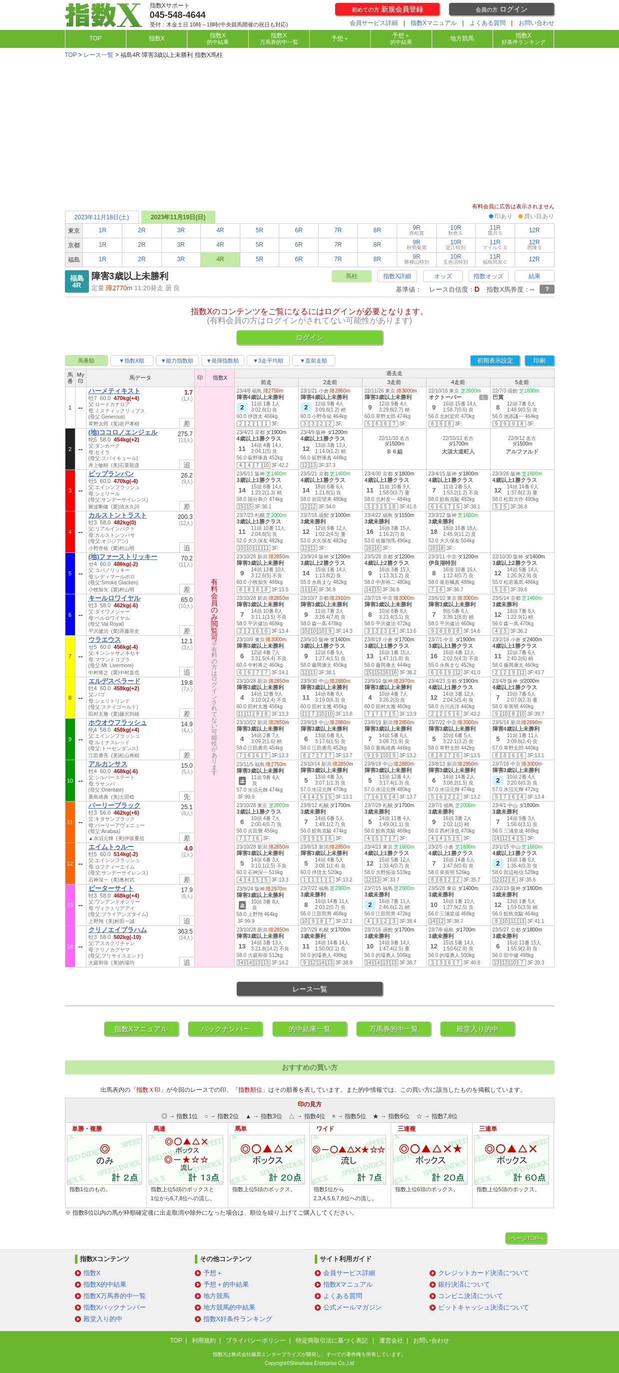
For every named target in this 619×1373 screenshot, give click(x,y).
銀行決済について (464, 1284)
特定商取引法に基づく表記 (332, 1340)
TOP (95, 38)
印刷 (540, 360)
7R (338, 230)
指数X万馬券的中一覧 (114, 1296)
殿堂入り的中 (478, 1029)
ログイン (502, 9)
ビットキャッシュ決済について (483, 1307)
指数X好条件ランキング (238, 1319)
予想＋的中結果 (226, 1284)
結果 (535, 276)
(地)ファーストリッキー (123, 556)
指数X (157, 38)
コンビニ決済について (470, 1296)
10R (455, 230)
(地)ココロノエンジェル (123, 432)
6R (298, 230)
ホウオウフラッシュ (117, 722)
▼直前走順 (313, 361)
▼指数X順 (131, 361)
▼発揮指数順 (222, 361)
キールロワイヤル (114, 598)
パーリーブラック (114, 805)
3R (181, 230)
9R (416, 230)
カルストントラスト (117, 515)
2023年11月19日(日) (178, 217)
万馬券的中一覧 (393, 1029)
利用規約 (204, 1340)
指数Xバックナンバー (114, 1307)
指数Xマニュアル (434, 22)
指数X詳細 (397, 276)
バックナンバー (225, 1029)
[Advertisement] (310, 132)
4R (220, 230)
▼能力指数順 (177, 361)
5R (259, 230)
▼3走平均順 (268, 361)
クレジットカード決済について (483, 1273)
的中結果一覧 (310, 1029)
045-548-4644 (178, 15)
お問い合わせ (537, 22)
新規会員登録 (387, 9)
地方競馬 (462, 38)
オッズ (443, 276)
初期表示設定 (495, 360)
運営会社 (391, 1340)
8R (377, 230)
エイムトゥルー (111, 847)
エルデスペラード (114, 681)
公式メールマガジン (352, 1307)
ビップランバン (111, 473)
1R (102, 230)
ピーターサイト (111, 888)
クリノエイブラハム (117, 929)
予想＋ (340, 38)
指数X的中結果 (105, 1284)
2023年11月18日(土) (101, 217)
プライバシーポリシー (256, 1340)
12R (534, 230)
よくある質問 (488, 22)
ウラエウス (104, 639)
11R (495, 230)
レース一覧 (98, 54)
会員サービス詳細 (374, 22)
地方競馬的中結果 (229, 1307)
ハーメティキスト (114, 391)
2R (141, 230)
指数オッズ (489, 276)
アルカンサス (107, 764)
